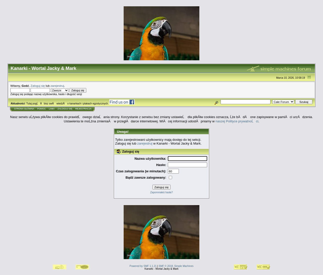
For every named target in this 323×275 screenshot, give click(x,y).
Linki (52, 108)
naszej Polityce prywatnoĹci (237, 121)
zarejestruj (57, 85)
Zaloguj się (38, 85)
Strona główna (24, 108)
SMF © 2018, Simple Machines (176, 266)
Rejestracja (83, 108)
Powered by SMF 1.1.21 (142, 266)
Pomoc (41, 108)
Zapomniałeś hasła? (161, 192)
